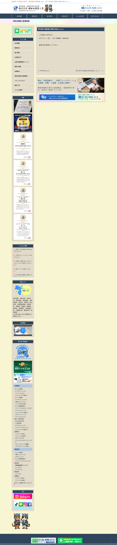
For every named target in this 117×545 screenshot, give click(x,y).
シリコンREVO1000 (20, 403)
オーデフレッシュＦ (20, 425)
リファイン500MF (20, 480)
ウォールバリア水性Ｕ (21, 395)
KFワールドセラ (19, 437)
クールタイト (18, 467)
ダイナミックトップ (20, 414)
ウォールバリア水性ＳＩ (21, 412)
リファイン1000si (20, 433)
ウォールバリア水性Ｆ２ (21, 429)
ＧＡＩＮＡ (18, 473)
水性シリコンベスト (20, 454)
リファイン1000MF (20, 435)
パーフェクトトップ (20, 410)
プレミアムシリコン (20, 416)
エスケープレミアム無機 (21, 443)
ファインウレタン (20, 393)
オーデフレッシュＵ (20, 390)
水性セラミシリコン (20, 401)
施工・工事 (51, 38)
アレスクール (18, 469)
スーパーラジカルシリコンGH (23, 407)
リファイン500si (19, 477)
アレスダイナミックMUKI (22, 445)
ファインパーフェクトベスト (23, 460)
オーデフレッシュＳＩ (21, 399)
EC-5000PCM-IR (19, 420)
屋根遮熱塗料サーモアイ (21, 465)
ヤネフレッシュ (19, 456)
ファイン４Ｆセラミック (21, 427)
